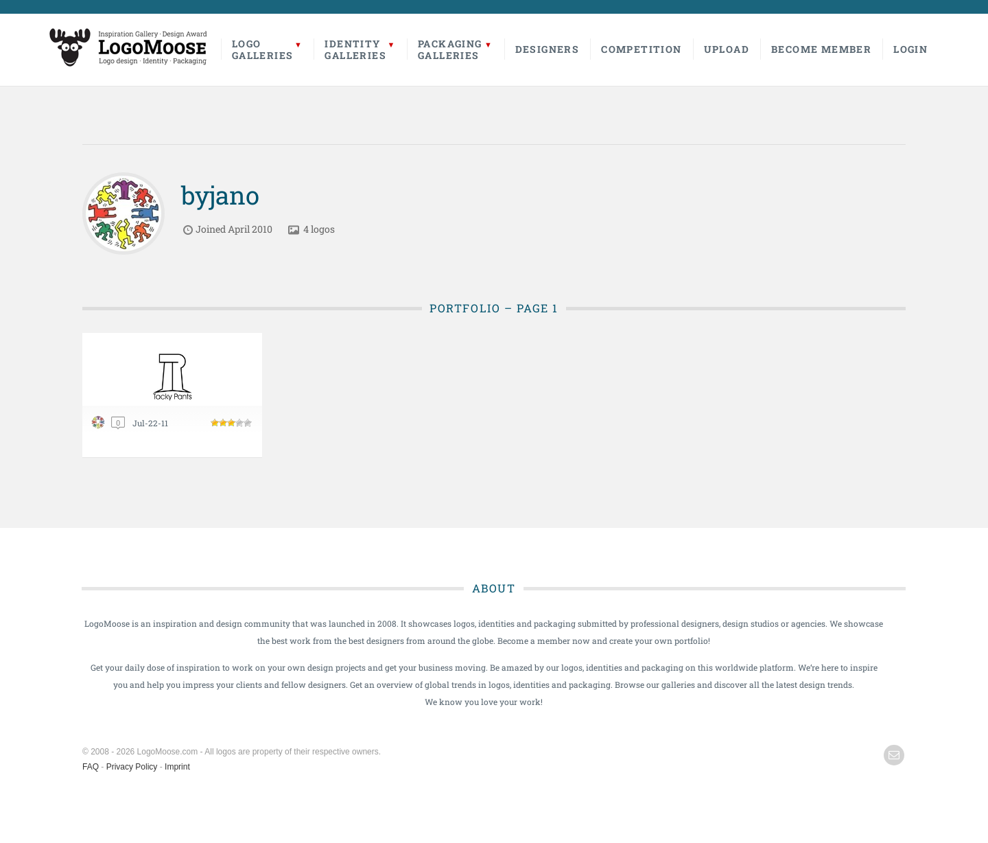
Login (910, 49)
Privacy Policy (132, 767)
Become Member (821, 49)
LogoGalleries (263, 49)
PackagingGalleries (450, 49)
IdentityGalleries (355, 49)
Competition (641, 49)
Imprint (177, 767)
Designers (547, 49)
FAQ (90, 767)
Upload (726, 49)
